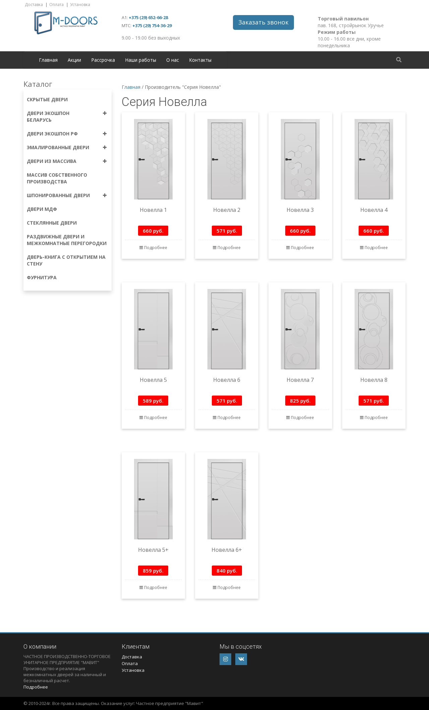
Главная (48, 60)
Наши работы (140, 60)
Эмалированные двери (58, 147)
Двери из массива (51, 161)
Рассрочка (103, 60)
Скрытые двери (47, 99)
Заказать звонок (263, 22)
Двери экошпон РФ (52, 133)
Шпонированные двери (58, 195)
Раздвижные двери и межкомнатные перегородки (67, 239)
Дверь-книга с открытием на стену (66, 260)
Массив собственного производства (57, 178)
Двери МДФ (42, 209)
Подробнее (153, 247)
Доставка (34, 4)
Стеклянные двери (52, 223)
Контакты (200, 60)
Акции (74, 60)
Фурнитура (42, 277)
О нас (172, 60)
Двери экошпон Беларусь (48, 116)
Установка (80, 4)
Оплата (56, 4)
